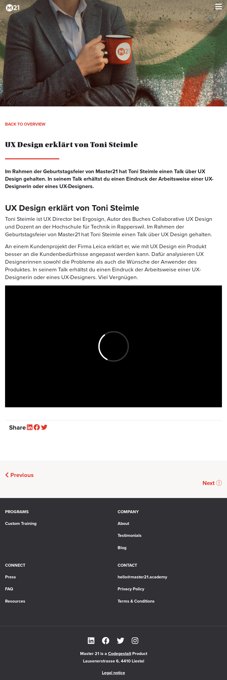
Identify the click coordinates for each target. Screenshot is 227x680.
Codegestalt (119, 653)
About (123, 523)
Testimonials (130, 535)
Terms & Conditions (136, 601)
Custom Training (20, 523)
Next (212, 483)
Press (10, 577)
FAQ (9, 589)
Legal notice (113, 672)
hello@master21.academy (142, 577)
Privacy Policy (131, 589)
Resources (15, 601)
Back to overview (25, 124)
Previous (19, 475)
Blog (122, 547)
